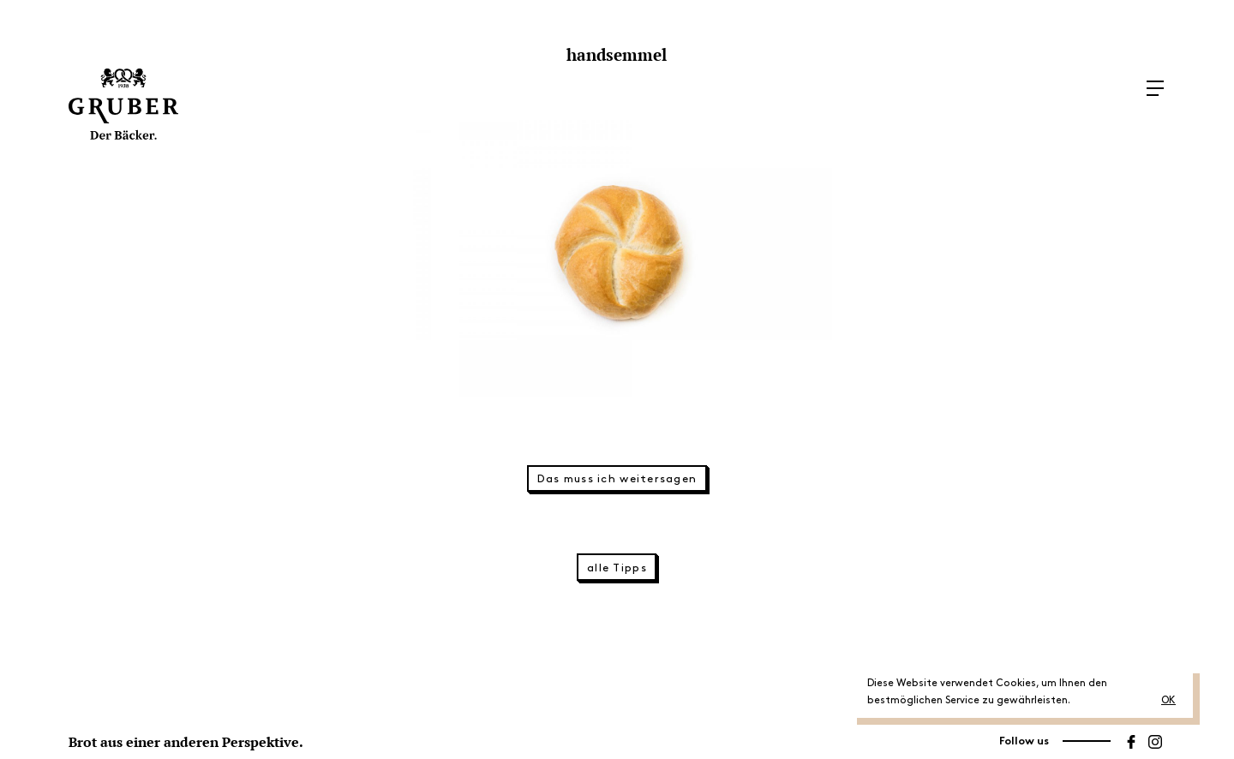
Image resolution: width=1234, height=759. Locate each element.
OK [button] (1168, 700)
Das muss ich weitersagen (617, 479)
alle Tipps (617, 568)
